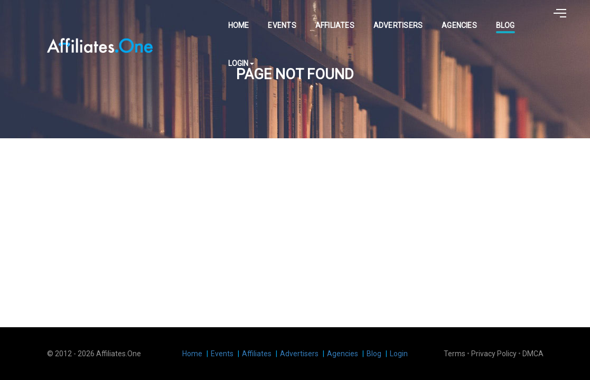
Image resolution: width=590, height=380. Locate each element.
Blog (497, 19)
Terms (454, 353)
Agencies (451, 19)
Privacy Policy (494, 353)
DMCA (533, 353)
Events (273, 19)
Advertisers (389, 19)
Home (229, 19)
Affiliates (325, 19)
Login (538, 19)
